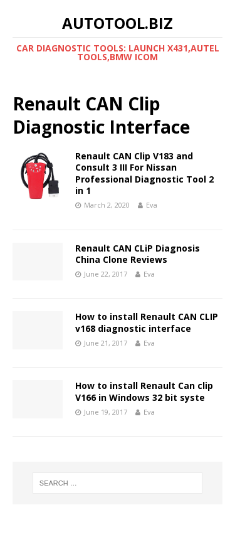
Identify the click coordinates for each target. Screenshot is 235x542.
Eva (151, 205)
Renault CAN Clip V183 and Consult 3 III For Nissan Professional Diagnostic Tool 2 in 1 (144, 173)
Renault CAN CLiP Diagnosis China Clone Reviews (137, 253)
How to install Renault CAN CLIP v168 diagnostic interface (146, 322)
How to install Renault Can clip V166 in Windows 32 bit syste (144, 391)
